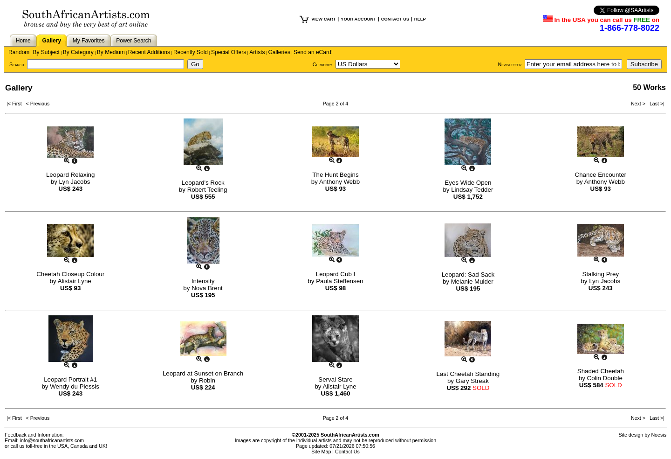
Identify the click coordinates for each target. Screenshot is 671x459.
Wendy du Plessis (74, 386)
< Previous (38, 103)
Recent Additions (149, 52)
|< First (16, 103)
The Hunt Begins (335, 174)
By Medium (111, 52)
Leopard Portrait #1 (70, 379)
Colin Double (605, 378)
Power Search (133, 40)
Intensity (203, 281)
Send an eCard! (313, 52)
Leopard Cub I (335, 274)
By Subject (46, 52)
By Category (78, 52)
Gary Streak (472, 380)
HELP (420, 19)
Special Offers (228, 52)
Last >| (655, 103)
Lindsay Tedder (472, 189)
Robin (207, 380)
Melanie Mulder (472, 281)
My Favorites (89, 40)
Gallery (51, 40)
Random (18, 52)
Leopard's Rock (202, 182)
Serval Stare (335, 379)
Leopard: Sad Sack (468, 274)
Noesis (658, 435)
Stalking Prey (600, 274)
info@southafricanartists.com (52, 440)
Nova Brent (207, 288)
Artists (257, 52)
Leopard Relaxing (70, 174)
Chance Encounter (600, 174)
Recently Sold (190, 52)
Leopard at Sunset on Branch (203, 373)
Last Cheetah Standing (468, 373)
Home (23, 40)
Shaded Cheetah (600, 371)
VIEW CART (323, 19)
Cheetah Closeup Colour (70, 274)
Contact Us (347, 451)
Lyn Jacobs (74, 181)
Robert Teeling (207, 189)
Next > (639, 103)
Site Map (321, 451)
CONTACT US (395, 19)
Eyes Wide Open (468, 182)
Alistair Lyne (74, 281)
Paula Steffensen (339, 281)
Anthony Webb (339, 181)
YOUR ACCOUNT (358, 19)
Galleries (279, 52)
